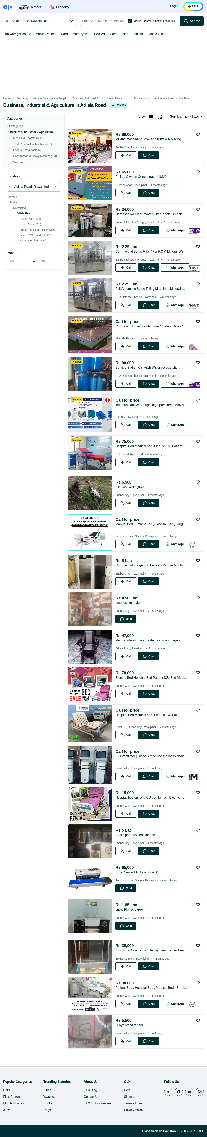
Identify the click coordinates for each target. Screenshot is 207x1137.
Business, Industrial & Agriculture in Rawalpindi (100, 98)
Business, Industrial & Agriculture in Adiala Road (162, 98)
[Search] (192, 21)
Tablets (138, 34)
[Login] (174, 6)
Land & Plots (156, 34)
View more (22, 162)
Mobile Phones (46, 34)
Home (7, 98)
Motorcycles (81, 34)
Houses (99, 34)
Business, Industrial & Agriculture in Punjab (41, 98)
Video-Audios (119, 34)
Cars (64, 34)
